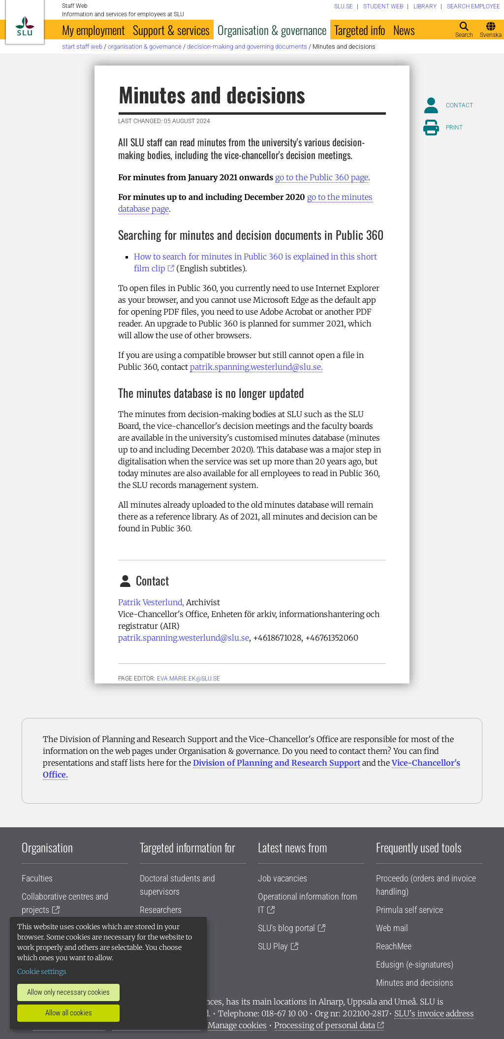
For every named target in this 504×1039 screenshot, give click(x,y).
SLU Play (273, 946)
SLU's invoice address (434, 1013)
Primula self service (409, 910)
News (404, 29)
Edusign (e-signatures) (414, 964)
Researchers (161, 910)
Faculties (37, 878)
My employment (93, 29)
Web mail (392, 928)
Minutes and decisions (414, 982)
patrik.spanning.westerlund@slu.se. (256, 367)
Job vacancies (282, 878)
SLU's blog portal (286, 928)
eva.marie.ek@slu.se (188, 678)
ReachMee (393, 946)
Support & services (171, 29)
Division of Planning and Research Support (276, 763)
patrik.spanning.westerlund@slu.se (183, 638)
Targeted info (359, 29)
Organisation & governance (272, 29)
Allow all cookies (68, 1012)
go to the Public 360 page (321, 177)
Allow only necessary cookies (68, 992)
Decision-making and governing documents (247, 46)
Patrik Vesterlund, (151, 602)
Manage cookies (237, 1025)
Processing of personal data (324, 1025)
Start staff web (82, 46)
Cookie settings (41, 971)
